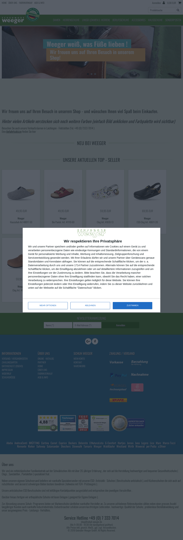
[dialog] (91, 270)
